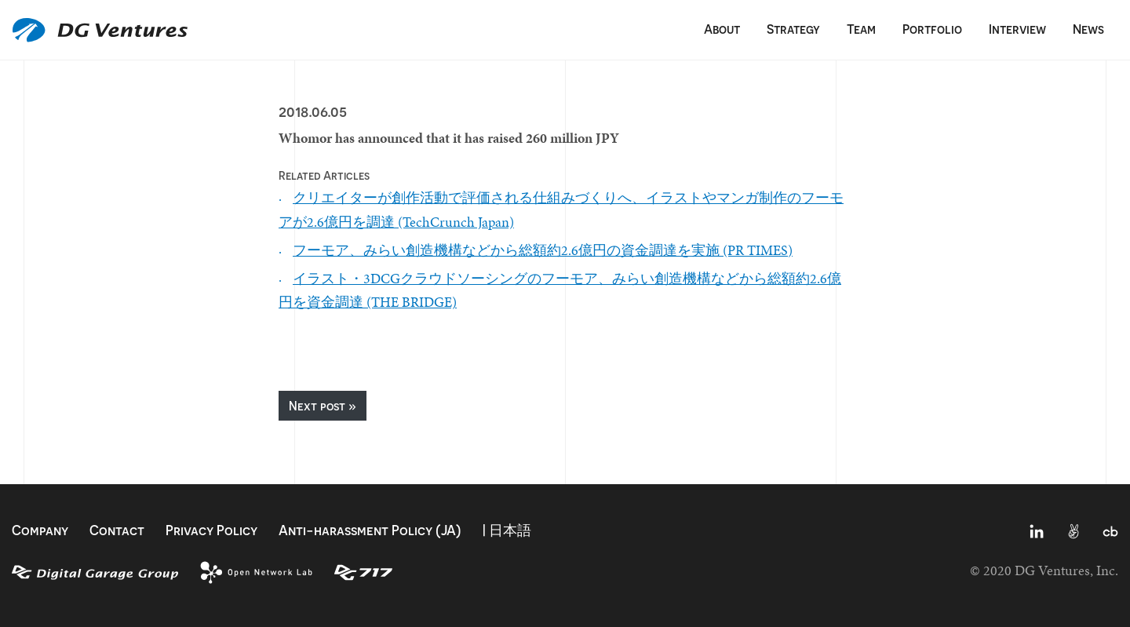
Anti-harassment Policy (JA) (370, 530)
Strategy (793, 29)
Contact (116, 530)
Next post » (322, 406)
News (1088, 29)
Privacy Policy (211, 530)
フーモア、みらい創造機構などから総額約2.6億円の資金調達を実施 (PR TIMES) (543, 250)
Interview (1017, 29)
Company (40, 530)
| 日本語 (507, 530)
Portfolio (932, 29)
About (722, 29)
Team (861, 29)
